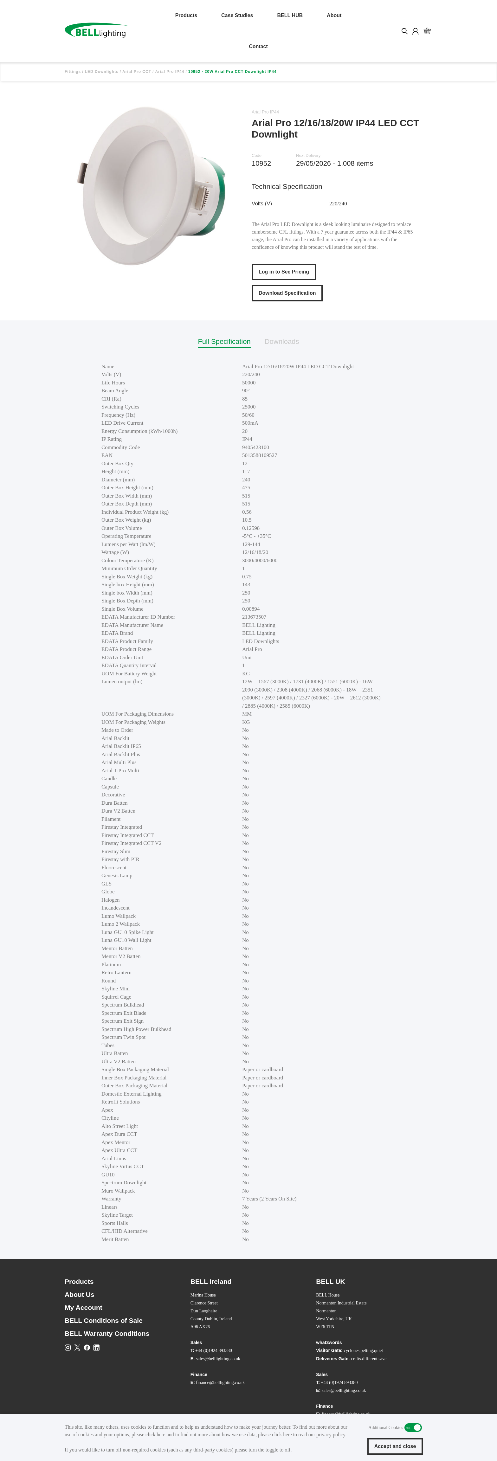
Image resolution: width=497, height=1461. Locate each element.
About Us (79, 1294)
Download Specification (287, 293)
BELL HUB (290, 15)
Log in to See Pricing (284, 271)
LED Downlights (102, 71)
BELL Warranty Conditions (107, 1333)
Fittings (73, 71)
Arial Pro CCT (136, 71)
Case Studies (237, 15)
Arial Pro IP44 (169, 71)
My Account (83, 1307)
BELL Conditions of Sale (104, 1320)
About (334, 15)
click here (155, 1434)
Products (186, 15)
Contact (258, 46)
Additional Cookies (413, 1427)
